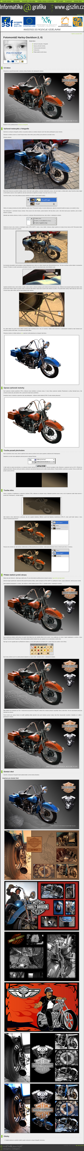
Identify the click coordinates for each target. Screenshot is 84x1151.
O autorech (68, 1)
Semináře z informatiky (28, 1)
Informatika (16, 1)
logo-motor (62, 578)
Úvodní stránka (6, 1)
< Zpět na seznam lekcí (76, 33)
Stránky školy (78, 1)
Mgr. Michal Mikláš (80, 1145)
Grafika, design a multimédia (45, 1)
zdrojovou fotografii (23, 124)
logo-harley (55, 578)
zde (22, 333)
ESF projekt (59, 1)
